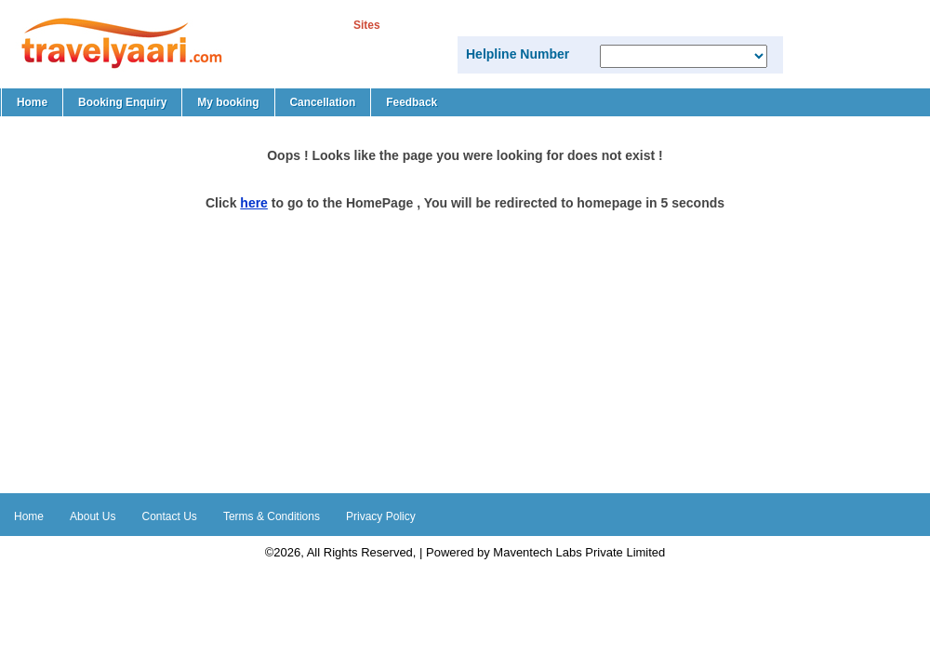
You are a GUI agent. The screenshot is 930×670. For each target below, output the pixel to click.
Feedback (411, 102)
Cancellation (323, 102)
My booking (228, 102)
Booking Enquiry (122, 102)
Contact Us (169, 516)
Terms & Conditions (271, 516)
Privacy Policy (381, 516)
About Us (92, 516)
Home (32, 102)
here (254, 202)
